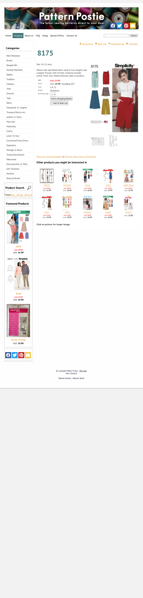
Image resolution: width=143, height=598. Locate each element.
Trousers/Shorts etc (15, 112)
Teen (8, 88)
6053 (18, 246)
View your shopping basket (49, 156)
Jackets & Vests (14, 117)
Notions (10, 173)
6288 (108, 212)
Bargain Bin (11, 65)
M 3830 (67, 185)
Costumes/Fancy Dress (17, 140)
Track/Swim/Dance (15, 154)
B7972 (128, 212)
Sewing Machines (14, 69)
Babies (9, 74)
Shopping (18, 35)
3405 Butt (128, 185)
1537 (46, 212)
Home (8, 35)
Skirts (9, 102)
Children (10, 84)
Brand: (40, 90)
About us (29, 35)
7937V (46, 185)
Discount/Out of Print (17, 164)
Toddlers (10, 79)
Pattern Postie (72, 371)
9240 (18, 293)
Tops (8, 98)
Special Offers (57, 35)
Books (9, 60)
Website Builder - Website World (71, 378)
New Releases (13, 55)
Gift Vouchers (12, 168)
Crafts (9, 131)
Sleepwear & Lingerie (16, 107)
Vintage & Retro (14, 150)
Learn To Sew (12, 135)
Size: (40, 87)
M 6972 (87, 212)
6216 (87, 185)
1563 (67, 212)
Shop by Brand (13, 178)
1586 (108, 185)
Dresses (10, 93)
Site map (83, 371)
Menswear (11, 159)
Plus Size (10, 121)
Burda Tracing (18, 339)
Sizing (45, 35)
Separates (11, 145)
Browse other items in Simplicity (80, 156)
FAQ (38, 35)
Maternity (11, 126)
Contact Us (71, 35)
